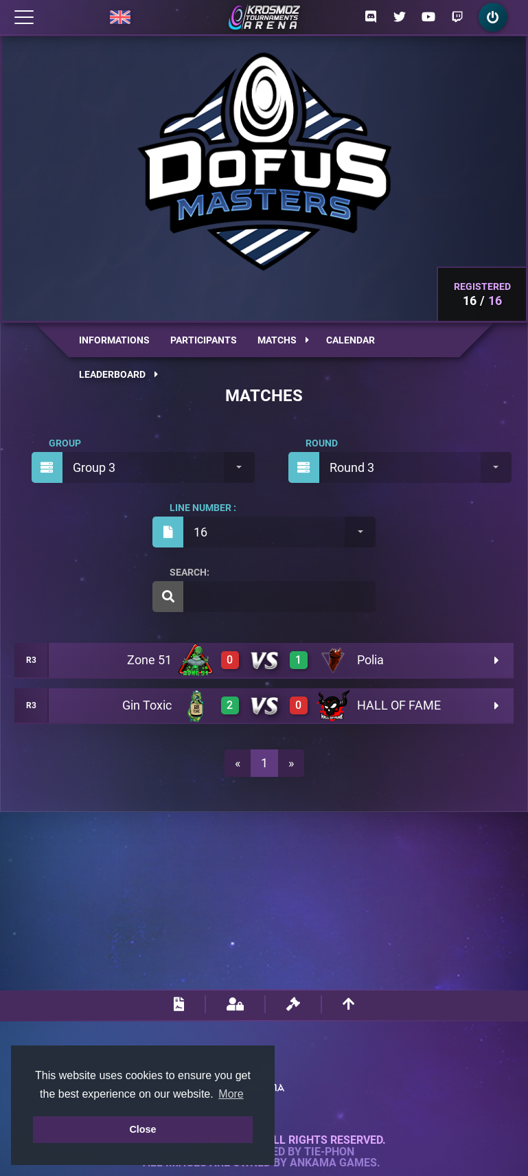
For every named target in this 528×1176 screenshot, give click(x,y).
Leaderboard (118, 374)
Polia (370, 660)
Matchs (283, 340)
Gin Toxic (147, 705)
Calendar (350, 340)
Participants (203, 340)
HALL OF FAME (399, 705)
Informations (114, 340)
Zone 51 (149, 660)
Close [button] (142, 1129)
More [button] (230, 1094)
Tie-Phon (329, 1151)
